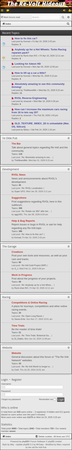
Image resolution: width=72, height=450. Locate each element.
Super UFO (19, 191)
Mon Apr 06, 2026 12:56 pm (45, 67)
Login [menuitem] (65, 11)
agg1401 (18, 214)
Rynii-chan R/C (30, 56)
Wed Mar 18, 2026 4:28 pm (46, 101)
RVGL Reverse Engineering (31, 98)
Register (17, 379)
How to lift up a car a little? (30, 72)
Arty (12, 444)
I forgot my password (11, 399)
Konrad (26, 41)
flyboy (26, 129)
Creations (17, 251)
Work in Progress (22, 275)
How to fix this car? (26, 38)
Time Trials (18, 325)
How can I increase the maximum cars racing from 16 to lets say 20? (39, 111)
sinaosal (27, 101)
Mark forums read (12, 17)
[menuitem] (68, 24)
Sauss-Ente (19, 319)
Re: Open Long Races (32, 316)
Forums (8, 11)
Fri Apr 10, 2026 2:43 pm (43, 41)
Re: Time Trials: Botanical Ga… (36, 335)
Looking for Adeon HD (28, 63)
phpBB (25, 441)
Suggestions (19, 197)
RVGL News (18, 174)
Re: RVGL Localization (32, 188)
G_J (16, 268)
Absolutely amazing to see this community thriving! (38, 85)
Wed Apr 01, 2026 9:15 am (51, 90)
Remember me (47, 399)
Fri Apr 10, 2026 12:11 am (52, 56)
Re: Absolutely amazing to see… (37, 157)
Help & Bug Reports (23, 220)
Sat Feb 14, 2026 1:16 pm (43, 129)
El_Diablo (18, 339)
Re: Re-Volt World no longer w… (37, 366)
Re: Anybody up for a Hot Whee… (37, 285)
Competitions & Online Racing (29, 302)
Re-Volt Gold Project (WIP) (34, 265)
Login (4, 379)
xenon (12, 431)
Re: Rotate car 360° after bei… (36, 211)
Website (16, 353)
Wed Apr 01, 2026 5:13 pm (44, 76)
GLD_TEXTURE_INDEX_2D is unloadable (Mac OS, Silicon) (40, 125)
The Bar (16, 143)
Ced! (16, 370)
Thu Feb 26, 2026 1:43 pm (45, 115)
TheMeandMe (29, 90)
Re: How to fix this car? (32, 234)
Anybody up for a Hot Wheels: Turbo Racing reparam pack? (39, 51)
